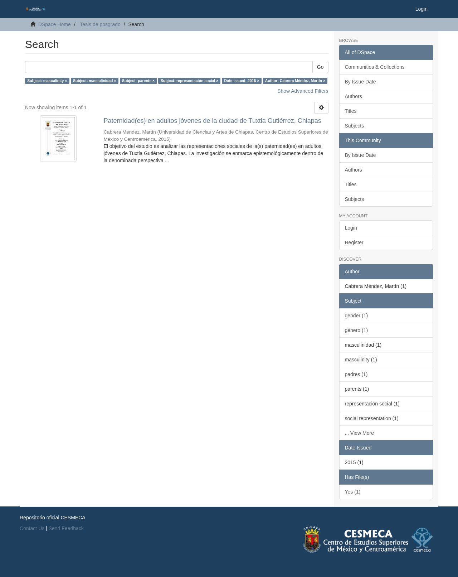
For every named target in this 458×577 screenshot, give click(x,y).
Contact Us (32, 528)
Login (351, 228)
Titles (351, 111)
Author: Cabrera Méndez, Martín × (295, 80)
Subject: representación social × (189, 80)
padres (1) (356, 374)
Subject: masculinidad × (94, 80)
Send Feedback (66, 528)
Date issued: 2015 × (241, 80)
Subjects (354, 126)
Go (320, 67)
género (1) (356, 330)
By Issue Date (360, 82)
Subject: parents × (138, 80)
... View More (359, 433)
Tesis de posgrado (100, 24)
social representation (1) (372, 418)
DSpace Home (54, 24)
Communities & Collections (375, 67)
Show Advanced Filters (302, 91)
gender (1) (356, 315)
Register (354, 242)
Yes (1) (353, 492)
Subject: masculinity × (47, 80)
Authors (353, 96)
